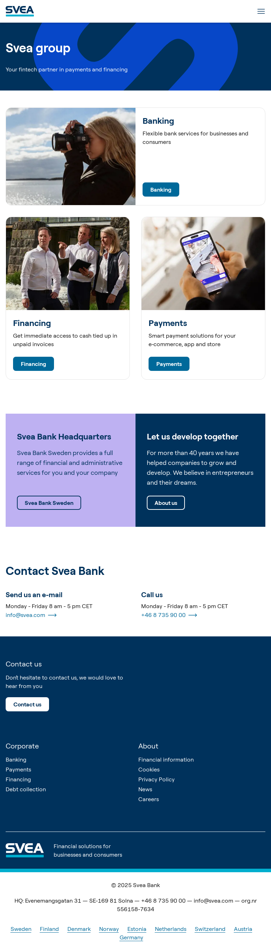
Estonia (136, 928)
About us (166, 502)
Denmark (79, 928)
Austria (243, 928)
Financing (33, 363)
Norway (109, 928)
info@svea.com (31, 615)
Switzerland (210, 928)
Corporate (22, 745)
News (145, 789)
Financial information (166, 759)
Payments (169, 363)
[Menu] (261, 11)
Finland (49, 928)
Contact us (27, 704)
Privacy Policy (156, 779)
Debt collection (26, 789)
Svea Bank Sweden (49, 502)
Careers (148, 799)
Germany (131, 937)
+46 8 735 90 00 (169, 615)
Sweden (21, 928)
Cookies (148, 769)
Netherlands (170, 928)
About (148, 745)
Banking (160, 189)
